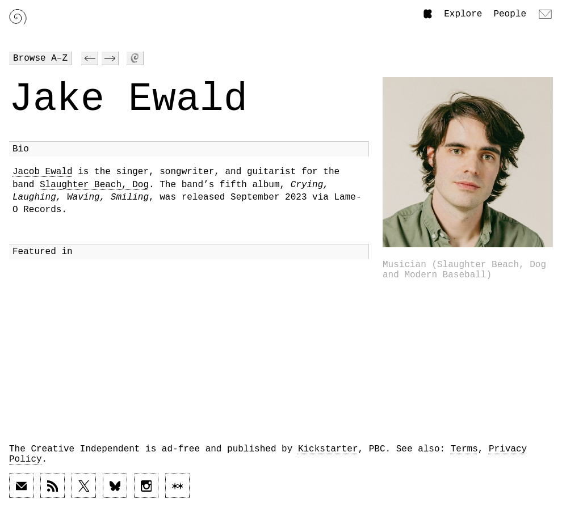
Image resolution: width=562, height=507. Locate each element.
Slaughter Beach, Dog (94, 185)
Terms (464, 449)
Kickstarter (328, 449)
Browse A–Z (40, 58)
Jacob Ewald (42, 172)
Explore (463, 14)
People (509, 14)
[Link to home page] (18, 16)
